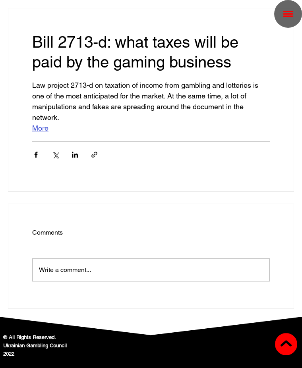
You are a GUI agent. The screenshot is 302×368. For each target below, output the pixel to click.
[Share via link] (94, 154)
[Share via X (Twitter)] (55, 154)
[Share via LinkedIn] (75, 154)
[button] (288, 14)
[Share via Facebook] (36, 154)
